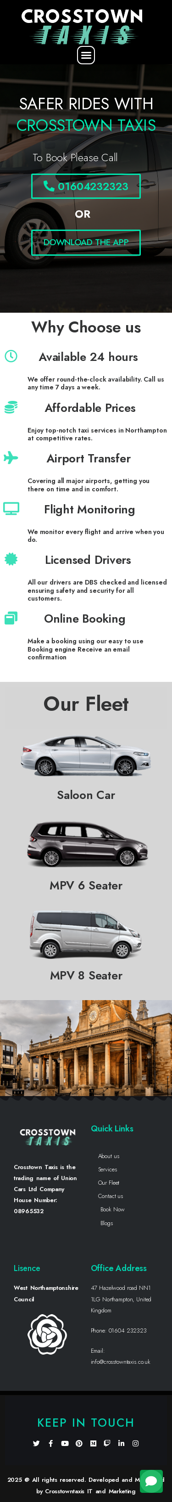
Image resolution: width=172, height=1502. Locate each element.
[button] (86, 55)
